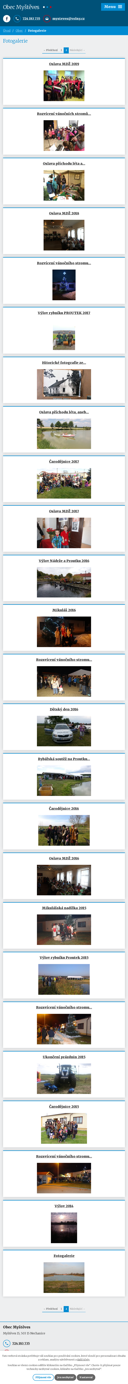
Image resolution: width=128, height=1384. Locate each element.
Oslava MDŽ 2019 (64, 64)
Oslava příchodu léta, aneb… (64, 412)
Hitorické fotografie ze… (64, 363)
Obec (19, 31)
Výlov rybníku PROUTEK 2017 (64, 313)
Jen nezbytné (65, 1377)
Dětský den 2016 (64, 709)
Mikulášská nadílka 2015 (64, 908)
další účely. (83, 1359)
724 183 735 (31, 18)
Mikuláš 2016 (64, 610)
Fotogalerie (64, 1256)
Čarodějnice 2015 (64, 1107)
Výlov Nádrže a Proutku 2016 (64, 561)
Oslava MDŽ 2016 (64, 858)
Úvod (6, 31)
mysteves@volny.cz (68, 18)
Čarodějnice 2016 (64, 809)
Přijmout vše (43, 1377)
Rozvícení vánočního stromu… (64, 263)
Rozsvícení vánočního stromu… (64, 660)
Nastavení (86, 1377)
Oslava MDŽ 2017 (64, 511)
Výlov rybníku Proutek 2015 (64, 958)
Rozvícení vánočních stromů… (64, 114)
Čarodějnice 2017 (64, 462)
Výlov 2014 (64, 1206)
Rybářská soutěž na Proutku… (64, 759)
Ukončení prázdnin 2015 (64, 1057)
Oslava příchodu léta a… (64, 164)
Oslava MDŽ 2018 (64, 213)
